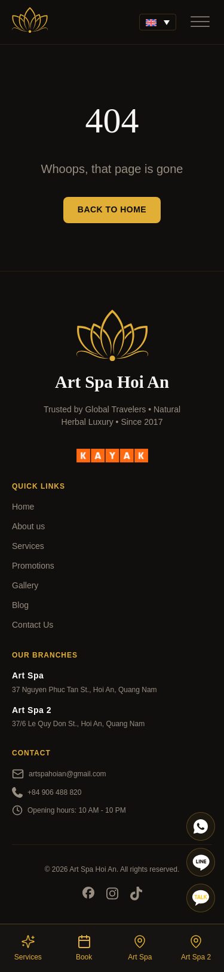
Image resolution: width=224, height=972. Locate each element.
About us (28, 526)
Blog (20, 605)
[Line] (200, 862)
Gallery (25, 585)
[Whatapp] (200, 826)
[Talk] (200, 898)
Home (23, 506)
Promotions (33, 565)
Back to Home (112, 209)
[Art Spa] (30, 22)
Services (28, 546)
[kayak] (112, 455)
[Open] (200, 21)
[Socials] (88, 895)
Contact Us (32, 625)
